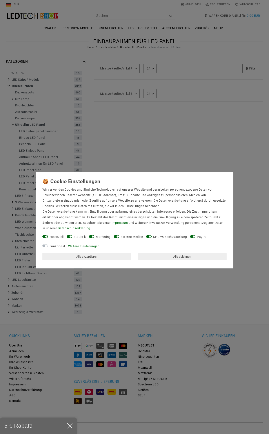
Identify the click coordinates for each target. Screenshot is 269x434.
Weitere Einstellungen (84, 246)
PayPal (202, 237)
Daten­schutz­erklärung (74, 228)
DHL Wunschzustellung (170, 237)
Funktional (57, 246)
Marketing (103, 237)
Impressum (119, 222)
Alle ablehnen (182, 256)
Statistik (80, 237)
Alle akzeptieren (87, 256)
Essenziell (56, 237)
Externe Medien (132, 237)
